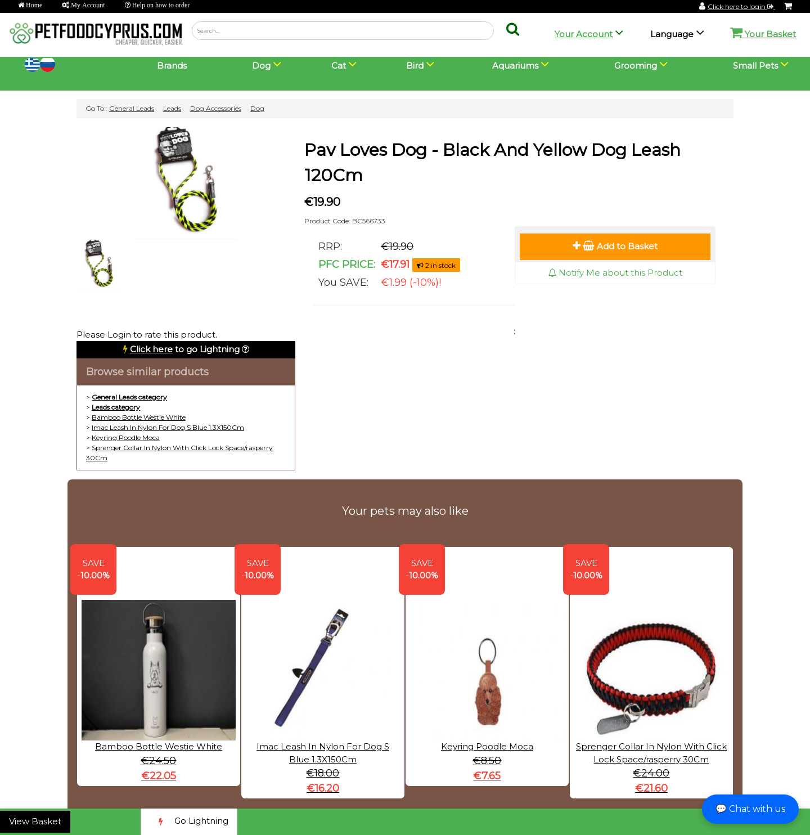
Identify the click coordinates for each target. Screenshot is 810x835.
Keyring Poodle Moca (126, 437)
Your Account (584, 34)
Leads (172, 108)
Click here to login (741, 6)
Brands (172, 65)
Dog (257, 108)
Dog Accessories (215, 108)
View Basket (35, 821)
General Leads (131, 108)
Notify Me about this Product (615, 272)
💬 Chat (750, 808)
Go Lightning (189, 821)
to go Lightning (185, 349)
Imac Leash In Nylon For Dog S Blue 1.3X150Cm (168, 427)
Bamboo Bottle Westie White (139, 417)
